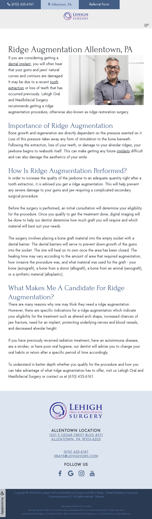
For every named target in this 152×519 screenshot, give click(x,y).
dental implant (19, 64)
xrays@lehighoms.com (76, 456)
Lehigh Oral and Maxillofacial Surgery (63, 493)
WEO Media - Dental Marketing (107, 493)
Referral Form (95, 4)
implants (123, 151)
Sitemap (99, 496)
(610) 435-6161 (76, 451)
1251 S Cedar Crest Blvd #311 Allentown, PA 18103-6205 (76, 437)
